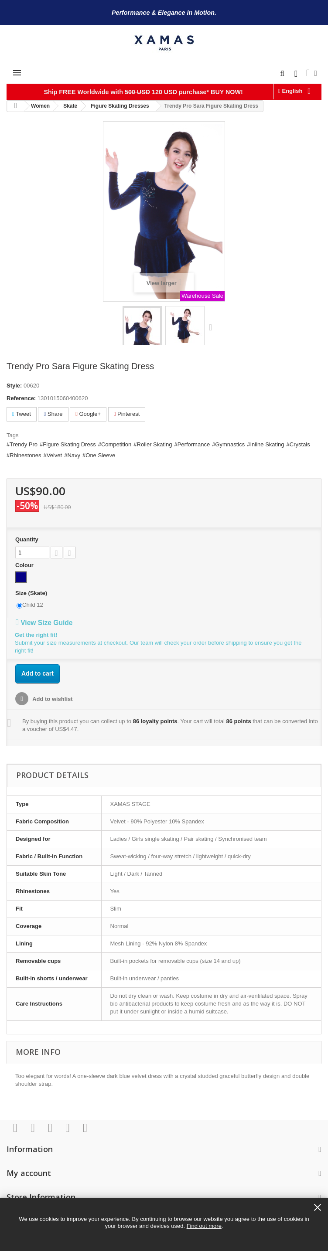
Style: (14, 385)
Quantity (26, 539)
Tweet (21, 414)
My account (29, 1173)
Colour (25, 565)
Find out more (204, 1226)
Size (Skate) (32, 593)
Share (53, 414)
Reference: (21, 398)
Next (212, 327)
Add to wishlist (52, 699)
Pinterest (127, 414)
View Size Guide (44, 622)
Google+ (88, 414)
